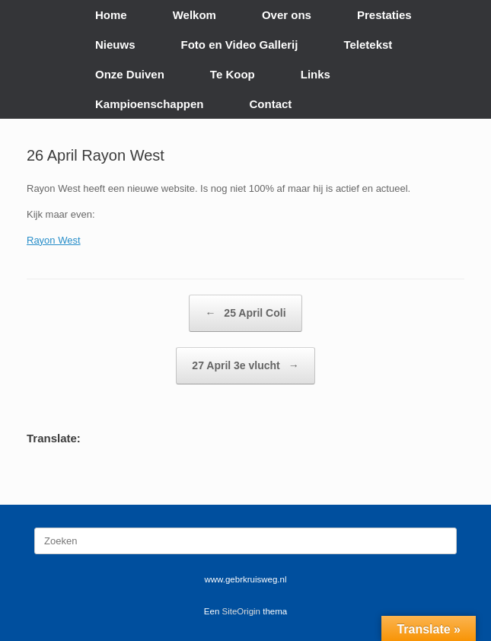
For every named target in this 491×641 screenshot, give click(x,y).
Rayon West (54, 240)
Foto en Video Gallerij (239, 44)
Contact (271, 103)
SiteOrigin (241, 611)
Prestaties (384, 14)
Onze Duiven (129, 74)
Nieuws (115, 44)
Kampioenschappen (149, 103)
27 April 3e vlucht (245, 366)
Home (111, 14)
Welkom (194, 14)
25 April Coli (245, 313)
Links (315, 74)
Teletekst (367, 44)
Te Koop (232, 74)
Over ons (286, 14)
